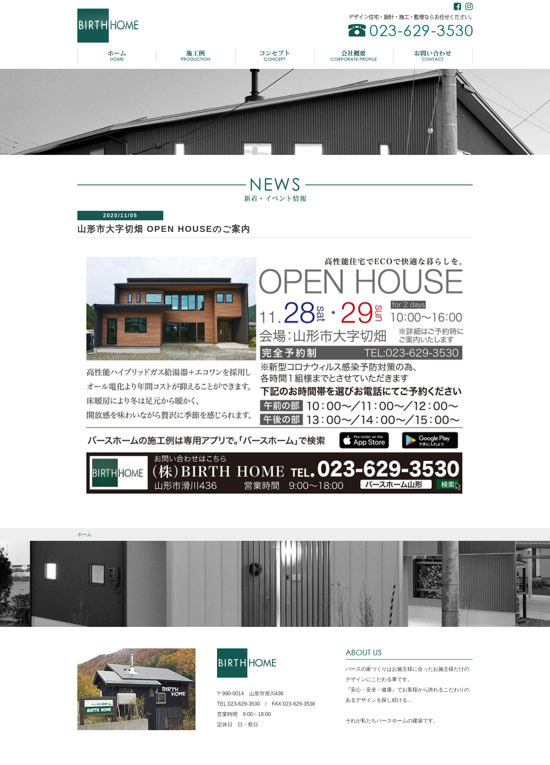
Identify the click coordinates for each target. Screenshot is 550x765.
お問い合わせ (433, 55)
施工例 (195, 55)
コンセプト (275, 55)
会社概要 (354, 55)
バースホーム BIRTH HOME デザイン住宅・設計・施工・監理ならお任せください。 (108, 26)
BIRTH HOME (247, 663)
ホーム (116, 55)
